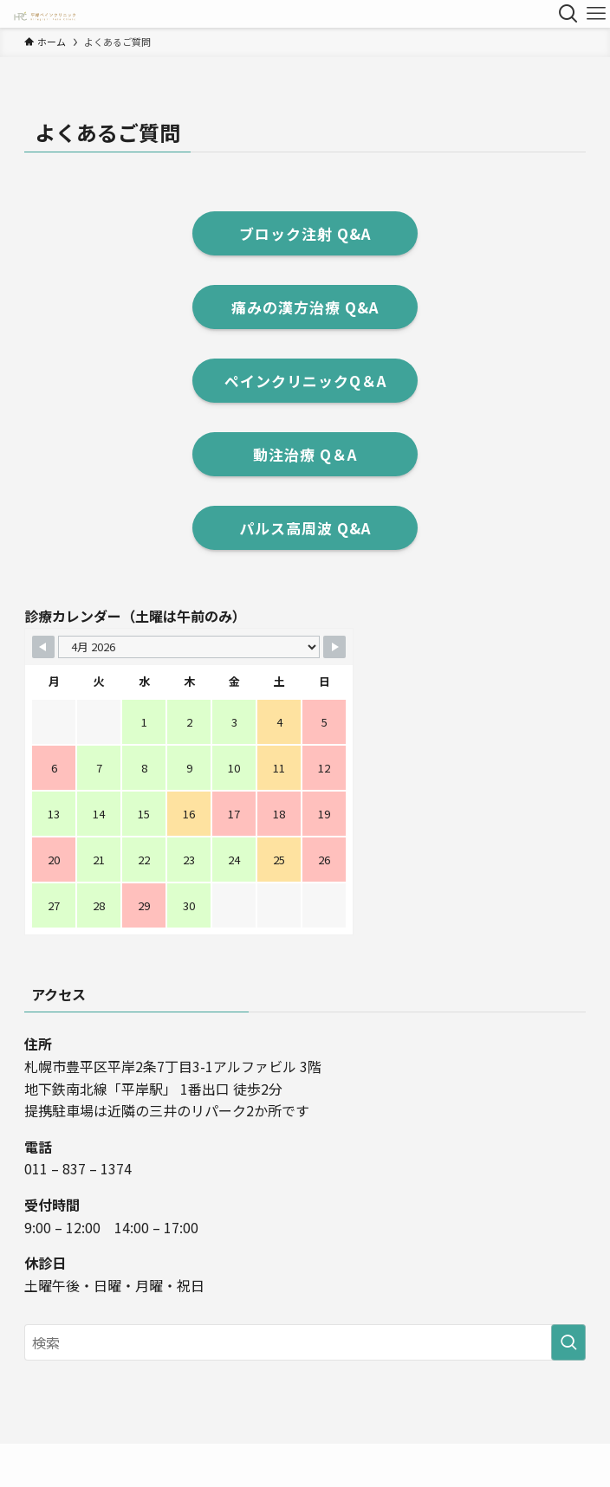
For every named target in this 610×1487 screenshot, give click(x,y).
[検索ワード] (305, 1342)
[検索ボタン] (568, 14)
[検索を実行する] (568, 1342)
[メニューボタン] (596, 14)
